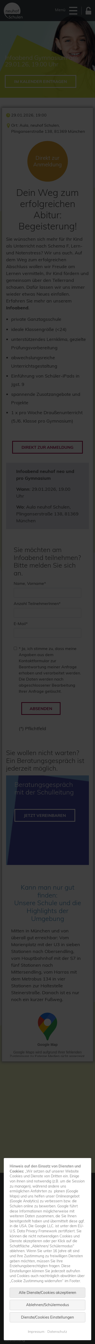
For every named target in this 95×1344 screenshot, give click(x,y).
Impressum (36, 1331)
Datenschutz (57, 1331)
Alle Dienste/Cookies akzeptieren (47, 1292)
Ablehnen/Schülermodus (47, 1304)
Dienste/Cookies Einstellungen (47, 1317)
